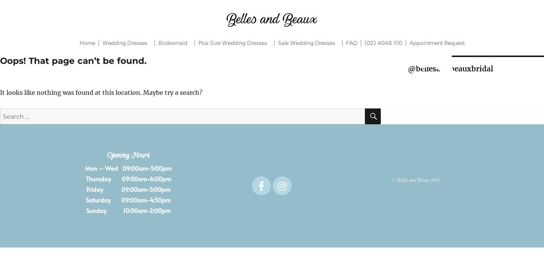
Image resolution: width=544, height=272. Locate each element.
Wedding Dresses (126, 43)
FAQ (351, 43)
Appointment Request (437, 43)
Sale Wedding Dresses (308, 43)
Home (87, 43)
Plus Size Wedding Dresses (234, 43)
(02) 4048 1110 (383, 43)
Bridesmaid (174, 43)
